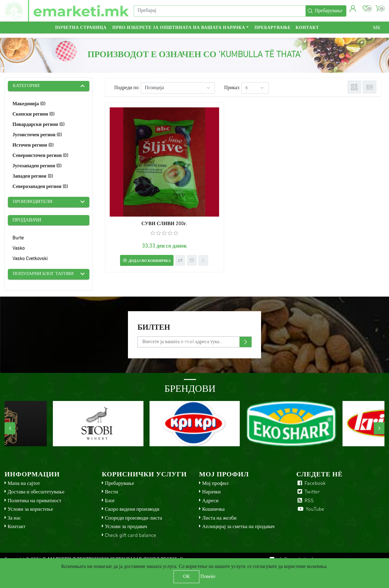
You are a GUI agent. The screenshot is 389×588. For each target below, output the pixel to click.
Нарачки (211, 493)
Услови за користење (30, 510)
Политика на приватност (34, 502)
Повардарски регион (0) (38, 125)
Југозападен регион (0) (36, 166)
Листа (370, 87)
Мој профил (215, 484)
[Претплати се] (194, 343)
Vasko (18, 249)
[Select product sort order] (178, 88)
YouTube (310, 510)
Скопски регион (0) (33, 115)
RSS (305, 502)
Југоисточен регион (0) (37, 135)
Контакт (307, 32)
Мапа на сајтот (24, 484)
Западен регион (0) (32, 177)
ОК (186, 576)
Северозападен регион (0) (40, 187)
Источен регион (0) (32, 146)
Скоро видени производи (132, 510)
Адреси (210, 502)
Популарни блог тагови (45, 275)
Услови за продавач (126, 528)
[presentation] (10, 429)
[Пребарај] (219, 13)
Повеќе (208, 576)
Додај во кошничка (140, 230)
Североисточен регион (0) (40, 156)
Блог (110, 502)
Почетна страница (80, 32)
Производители (33, 202)
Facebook (311, 484)
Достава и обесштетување (36, 493)
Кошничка (213, 510)
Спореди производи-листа (133, 519)
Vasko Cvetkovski (30, 259)
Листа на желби (219, 519)
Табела (354, 87)
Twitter (308, 493)
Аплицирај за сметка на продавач (238, 528)
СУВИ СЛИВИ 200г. (149, 193)
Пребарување (272, 32)
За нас (14, 519)
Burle (18, 239)
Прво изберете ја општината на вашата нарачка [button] (178, 32)
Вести (111, 493)
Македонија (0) (28, 104)
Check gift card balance (130, 536)
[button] (352, 10)
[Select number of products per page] (255, 88)
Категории (27, 86)
